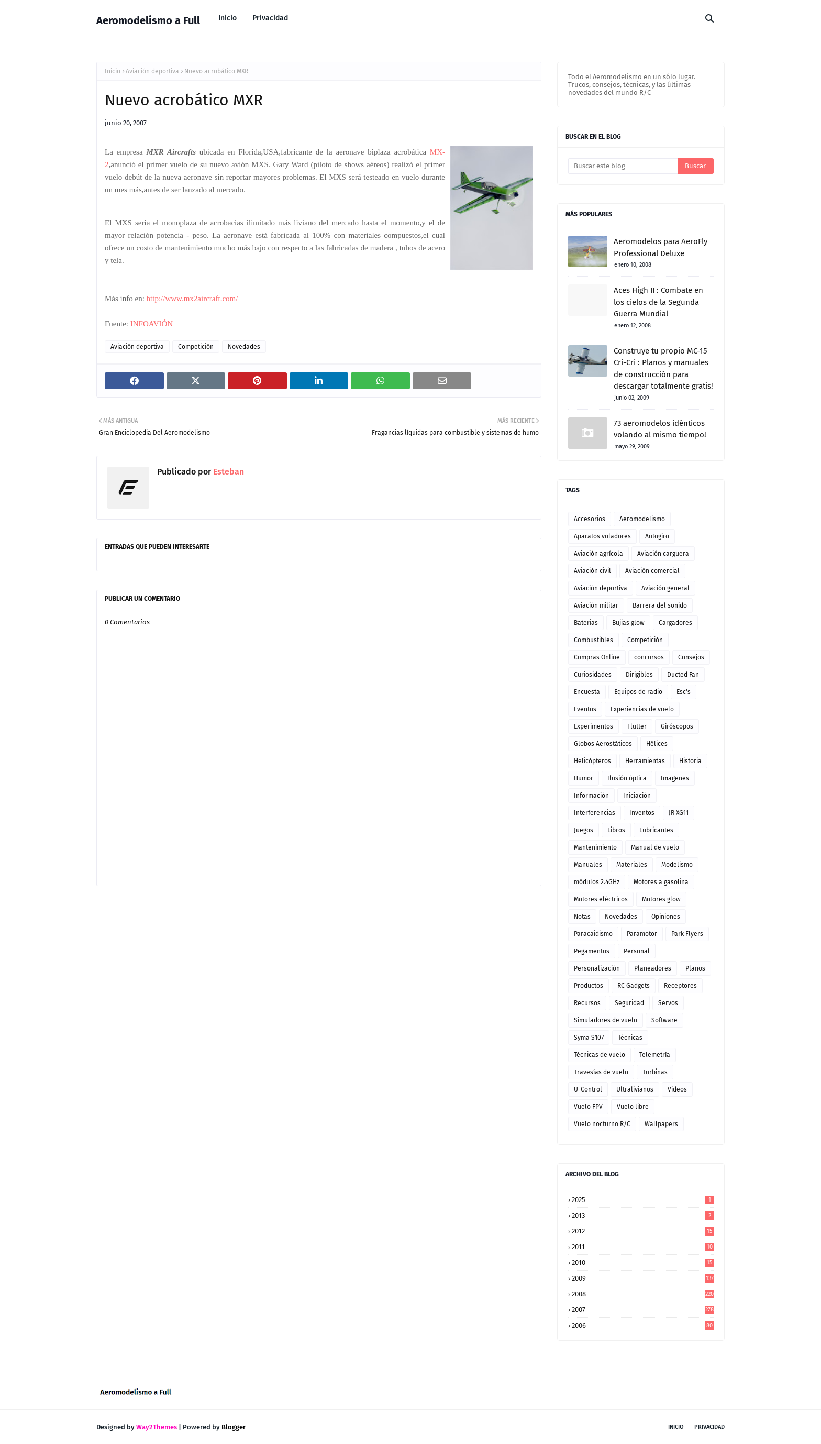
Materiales (631, 864)
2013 (643, 1215)
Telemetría (654, 1055)
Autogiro (657, 536)
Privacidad (709, 1427)
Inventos (641, 813)
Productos (588, 985)
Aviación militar (596, 605)
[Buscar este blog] (623, 166)
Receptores (680, 985)
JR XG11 (679, 813)
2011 (643, 1247)
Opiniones (665, 916)
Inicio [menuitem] (227, 18)
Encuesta (587, 692)
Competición (196, 346)
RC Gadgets (633, 985)
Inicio (112, 71)
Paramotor (642, 934)
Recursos (587, 1003)
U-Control (588, 1089)
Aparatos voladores (602, 536)
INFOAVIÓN (151, 323)
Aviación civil (592, 571)
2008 (643, 1294)
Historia (690, 761)
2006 (643, 1325)
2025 (643, 1200)
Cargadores (675, 622)
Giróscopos (677, 726)
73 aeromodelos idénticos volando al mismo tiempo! (660, 429)
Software (664, 1020)
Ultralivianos (634, 1089)
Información (591, 795)
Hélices (657, 743)
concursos (649, 657)
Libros (616, 830)
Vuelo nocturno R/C (602, 1124)
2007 (643, 1310)
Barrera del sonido (660, 605)
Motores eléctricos (601, 899)
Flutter (637, 726)
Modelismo (677, 864)
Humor (583, 778)
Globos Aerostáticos (603, 743)
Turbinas (655, 1072)
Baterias (586, 622)
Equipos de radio (638, 692)
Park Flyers (687, 934)
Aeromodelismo (642, 519)
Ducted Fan (683, 674)
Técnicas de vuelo (599, 1055)
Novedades (244, 346)
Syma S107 (589, 1037)
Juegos (583, 830)
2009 (643, 1278)
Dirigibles (639, 674)
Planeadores (652, 968)
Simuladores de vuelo (605, 1020)
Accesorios (589, 519)
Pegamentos (591, 951)
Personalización (597, 968)
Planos (695, 968)
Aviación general (665, 588)
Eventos (585, 709)
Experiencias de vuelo (642, 709)
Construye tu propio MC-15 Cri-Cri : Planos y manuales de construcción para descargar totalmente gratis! (663, 368)
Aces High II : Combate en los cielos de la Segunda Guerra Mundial (658, 301)
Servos (668, 1003)
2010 (643, 1262)
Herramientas (645, 761)
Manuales (588, 864)
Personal (637, 951)
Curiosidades (593, 674)
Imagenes (675, 778)
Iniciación (637, 795)
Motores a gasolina (661, 882)
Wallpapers (661, 1124)
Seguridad (629, 1003)
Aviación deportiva (152, 71)
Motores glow (661, 899)
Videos (677, 1089)
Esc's (683, 692)
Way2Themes (156, 1427)
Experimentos (593, 726)
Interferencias (594, 813)
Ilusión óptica (627, 778)
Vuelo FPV (588, 1106)
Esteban (227, 472)
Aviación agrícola (598, 553)
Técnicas (630, 1037)
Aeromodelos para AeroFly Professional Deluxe (660, 247)
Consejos (691, 657)
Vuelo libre (633, 1106)
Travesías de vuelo (601, 1072)
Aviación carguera (663, 553)
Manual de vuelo (655, 847)
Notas (582, 916)
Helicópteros (592, 761)
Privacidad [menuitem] (270, 18)
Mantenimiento (595, 847)
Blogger (233, 1427)
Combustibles (593, 640)
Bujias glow (628, 622)
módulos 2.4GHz (596, 882)
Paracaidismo (593, 934)
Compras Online (597, 657)
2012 (643, 1231)
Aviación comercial (652, 571)
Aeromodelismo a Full (148, 20)
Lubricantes (656, 830)
